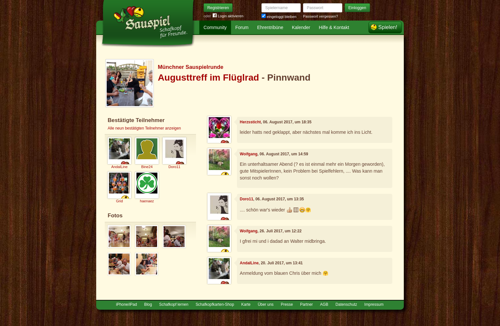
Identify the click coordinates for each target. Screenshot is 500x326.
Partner (306, 304)
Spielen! (387, 27)
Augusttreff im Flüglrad (208, 77)
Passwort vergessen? (320, 16)
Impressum (374, 304)
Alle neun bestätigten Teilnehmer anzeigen (144, 128)
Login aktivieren (228, 16)
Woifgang (249, 154)
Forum (241, 27)
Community (215, 27)
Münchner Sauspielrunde (190, 67)
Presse (287, 304)
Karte (245, 304)
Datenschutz (346, 304)
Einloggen (357, 8)
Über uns (266, 304)
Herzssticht (250, 122)
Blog (148, 304)
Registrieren (218, 8)
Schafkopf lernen (173, 304)
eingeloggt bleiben (278, 17)
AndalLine (249, 263)
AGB (324, 304)
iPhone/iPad (126, 304)
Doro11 (246, 199)
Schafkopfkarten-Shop (215, 304)
